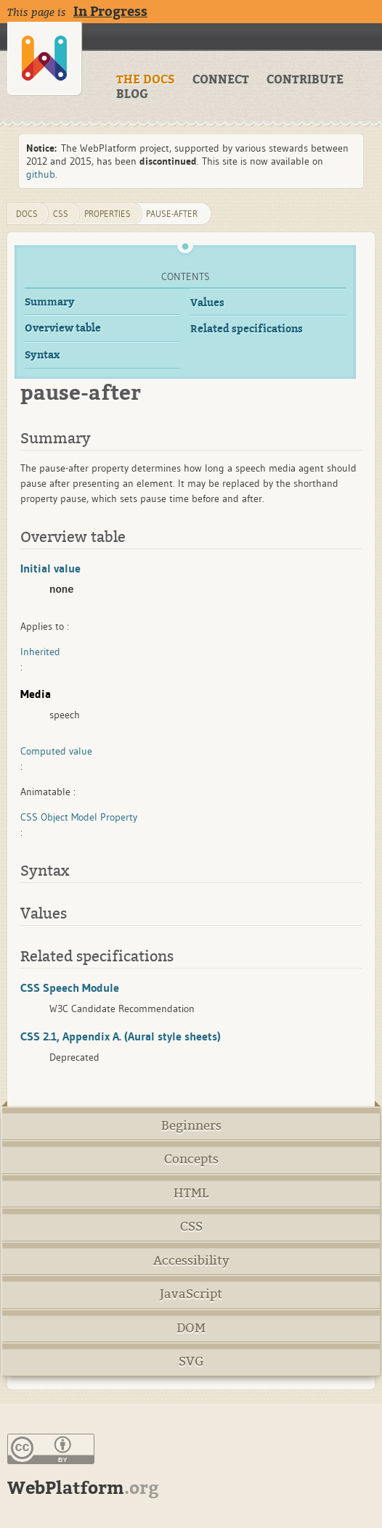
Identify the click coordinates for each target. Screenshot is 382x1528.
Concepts (191, 1159)
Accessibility (191, 1260)
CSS (191, 1226)
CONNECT (220, 80)
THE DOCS (145, 80)
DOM (191, 1328)
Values (207, 303)
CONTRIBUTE (305, 80)
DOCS (27, 213)
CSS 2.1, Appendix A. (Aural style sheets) (120, 1036)
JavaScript (191, 1294)
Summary (50, 302)
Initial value (50, 568)
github (40, 174)
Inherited (40, 651)
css (60, 213)
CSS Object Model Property (78, 816)
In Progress (110, 12)
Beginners (191, 1125)
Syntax (42, 355)
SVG (191, 1361)
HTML (191, 1193)
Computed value (56, 750)
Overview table (63, 328)
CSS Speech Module (69, 987)
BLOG (132, 94)
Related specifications (246, 329)
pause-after (172, 213)
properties (107, 213)
